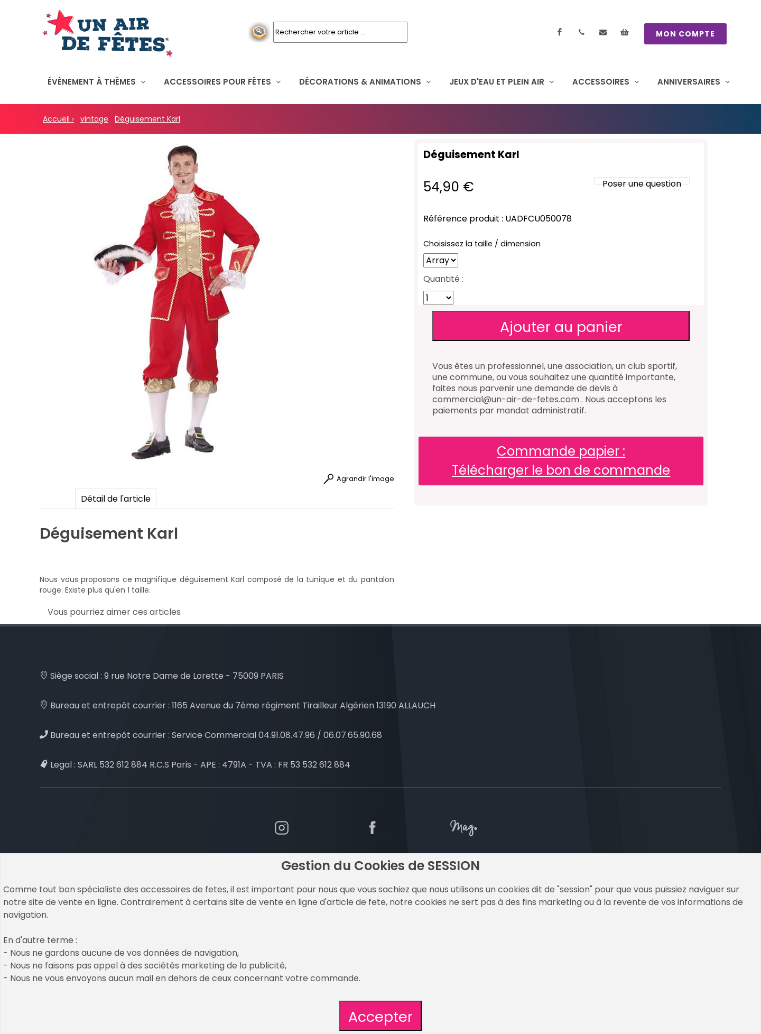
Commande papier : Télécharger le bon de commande (561, 460)
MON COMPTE (685, 34)
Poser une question (641, 184)
